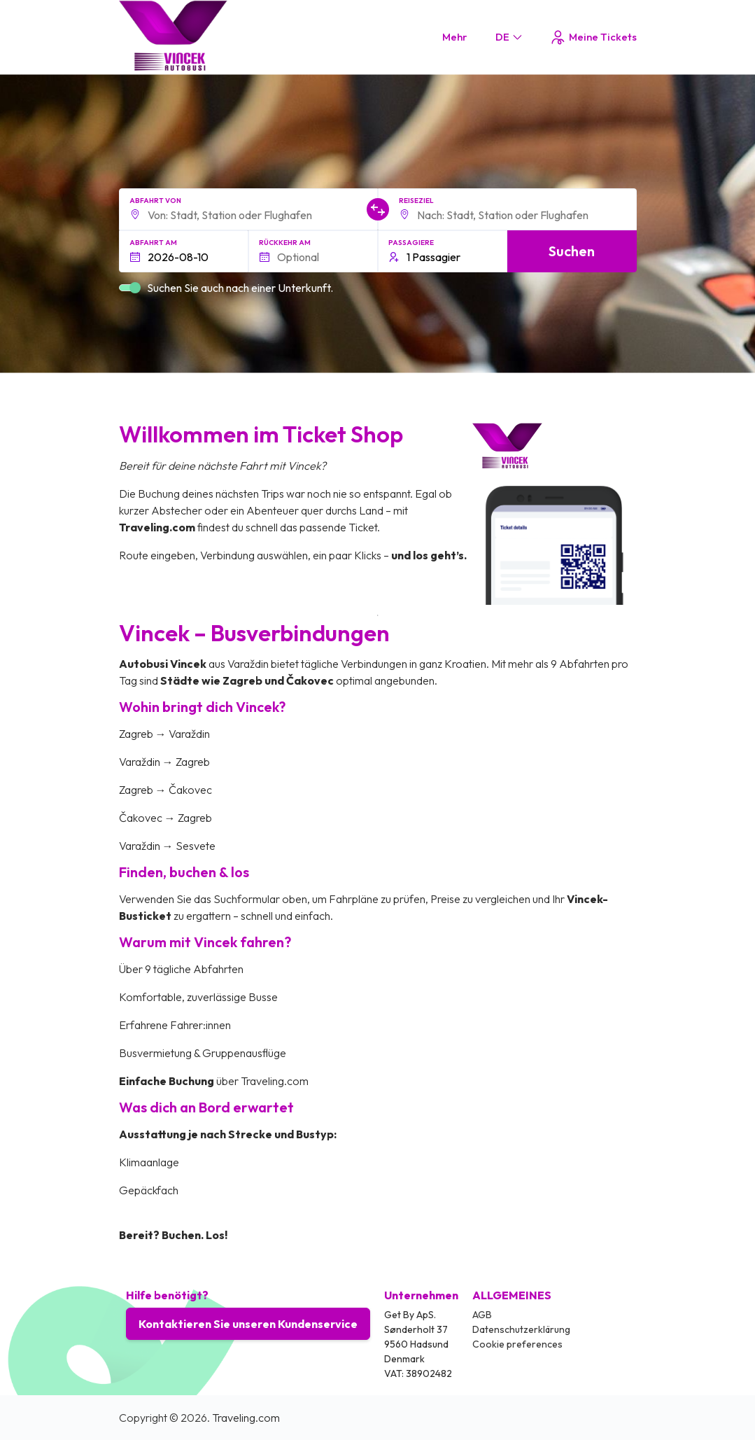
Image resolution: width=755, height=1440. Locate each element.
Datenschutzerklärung (521, 1329)
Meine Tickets (593, 37)
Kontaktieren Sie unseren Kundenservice (248, 1324)
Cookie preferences (517, 1344)
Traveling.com (246, 1418)
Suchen (572, 251)
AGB (482, 1314)
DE (509, 36)
